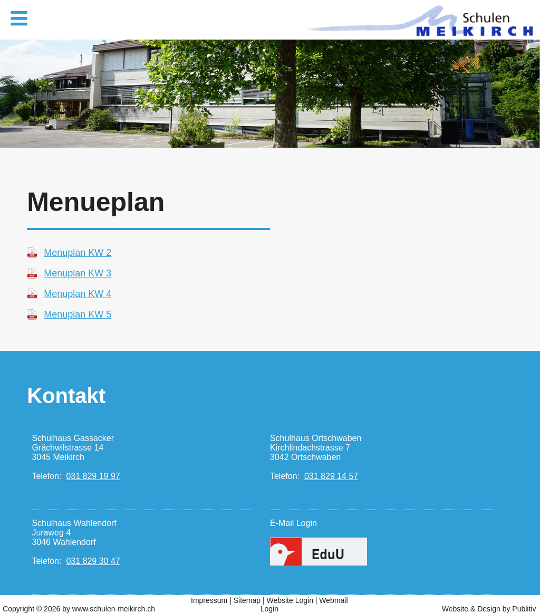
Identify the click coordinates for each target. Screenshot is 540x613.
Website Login (289, 600)
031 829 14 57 (331, 476)
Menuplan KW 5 (77, 314)
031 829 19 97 (93, 476)
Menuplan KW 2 (77, 252)
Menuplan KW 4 (77, 294)
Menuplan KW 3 (77, 273)
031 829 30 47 (93, 561)
